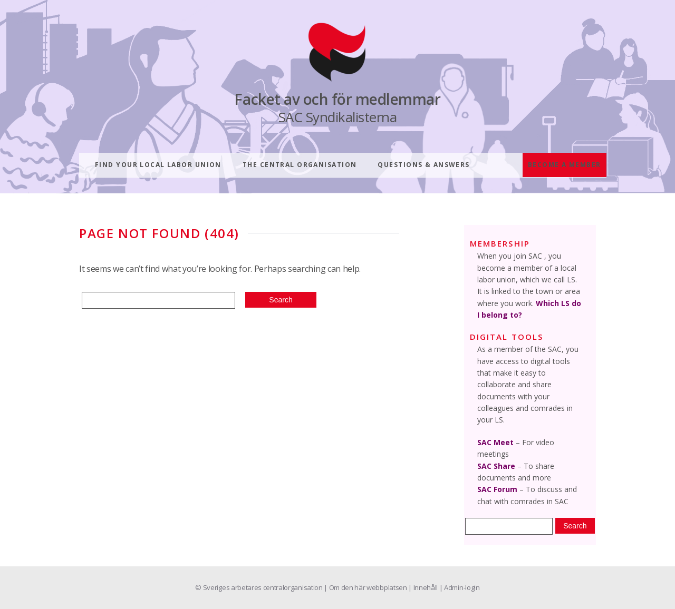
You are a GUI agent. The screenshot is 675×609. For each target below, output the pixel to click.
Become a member (564, 164)
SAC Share (496, 466)
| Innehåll (423, 587)
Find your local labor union (158, 164)
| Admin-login (459, 587)
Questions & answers (423, 164)
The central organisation (300, 164)
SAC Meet (495, 442)
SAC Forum (497, 489)
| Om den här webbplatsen (366, 587)
